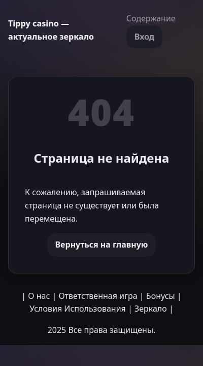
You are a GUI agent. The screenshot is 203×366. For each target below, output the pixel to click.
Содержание (151, 18)
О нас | (42, 295)
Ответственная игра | (101, 295)
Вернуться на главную (101, 244)
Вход (144, 36)
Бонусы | (164, 295)
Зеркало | (154, 308)
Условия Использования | (80, 308)
